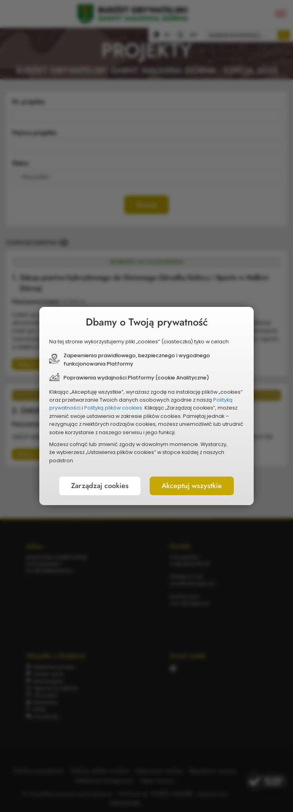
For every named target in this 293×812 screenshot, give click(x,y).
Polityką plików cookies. (113, 407)
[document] (146, 406)
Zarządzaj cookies (100, 486)
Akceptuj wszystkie (192, 486)
